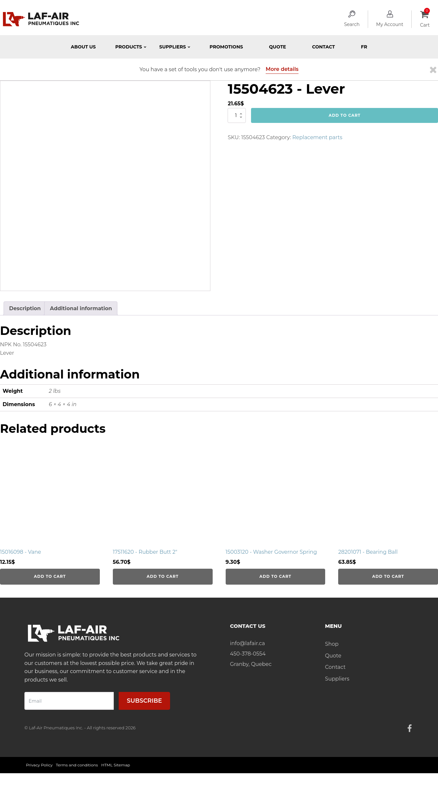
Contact (323, 47)
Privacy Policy (39, 764)
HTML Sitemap (115, 764)
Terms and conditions (77, 764)
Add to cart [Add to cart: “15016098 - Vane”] (50, 576)
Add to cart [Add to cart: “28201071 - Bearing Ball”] (388, 576)
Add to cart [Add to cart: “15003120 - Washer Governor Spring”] (275, 576)
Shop (332, 644)
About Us (83, 47)
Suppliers (337, 679)
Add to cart (345, 115)
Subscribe (144, 700)
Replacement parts (317, 137)
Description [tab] (25, 308)
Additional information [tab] (81, 308)
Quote (277, 47)
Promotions (226, 47)
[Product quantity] (237, 115)
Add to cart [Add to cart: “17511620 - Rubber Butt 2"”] (163, 576)
